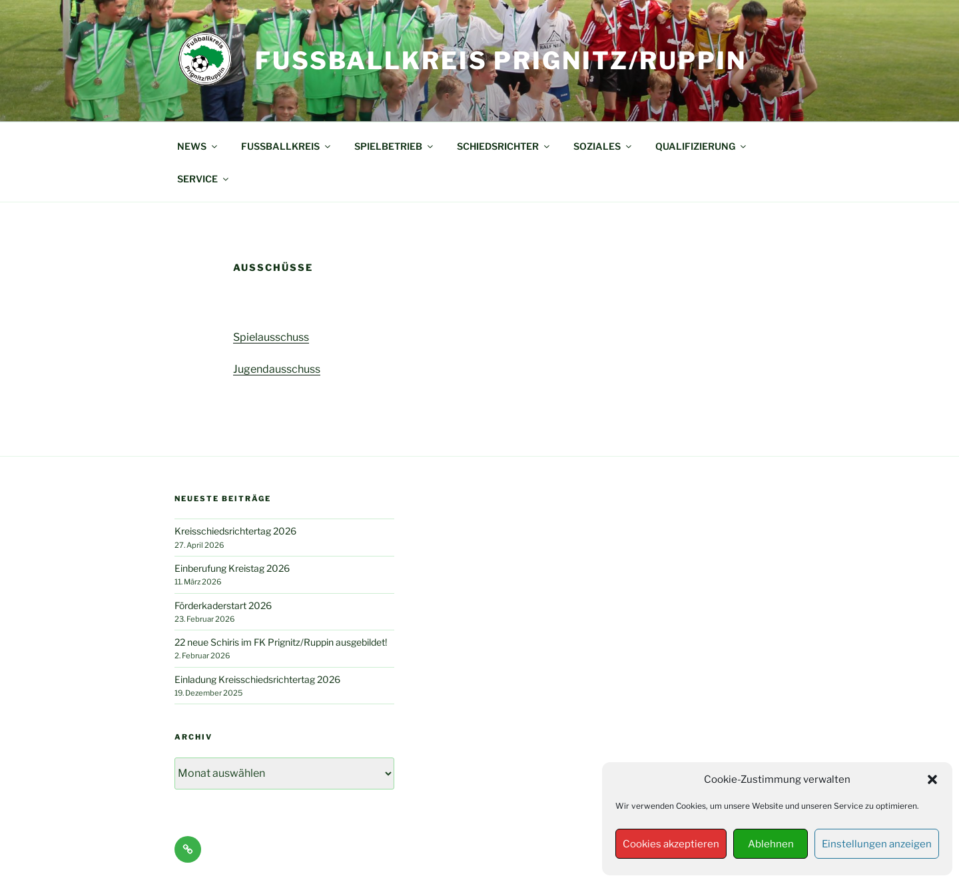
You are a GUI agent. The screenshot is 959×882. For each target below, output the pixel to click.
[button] (932, 779)
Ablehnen (771, 844)
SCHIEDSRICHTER (504, 146)
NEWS (198, 146)
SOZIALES (603, 146)
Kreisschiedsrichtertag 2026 (235, 531)
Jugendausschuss (276, 369)
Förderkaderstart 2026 (223, 605)
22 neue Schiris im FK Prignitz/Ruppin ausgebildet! (280, 642)
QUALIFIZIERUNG (701, 146)
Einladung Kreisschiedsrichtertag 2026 (257, 679)
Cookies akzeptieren (671, 844)
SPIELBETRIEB (394, 146)
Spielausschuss (271, 337)
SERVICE (203, 178)
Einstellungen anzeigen (877, 844)
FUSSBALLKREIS (286, 146)
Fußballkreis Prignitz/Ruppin (501, 60)
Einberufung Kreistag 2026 (232, 568)
